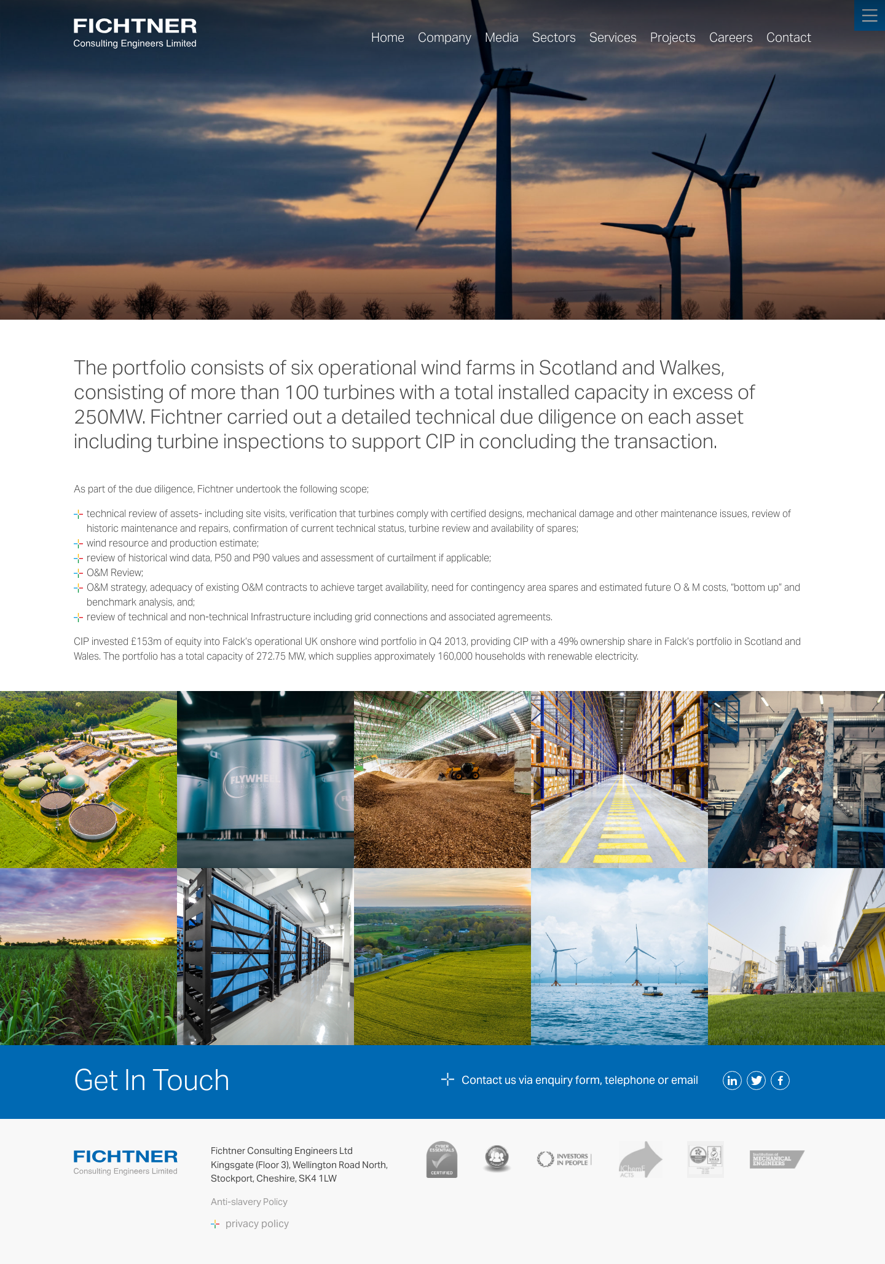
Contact (788, 37)
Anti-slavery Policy (250, 1201)
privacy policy (257, 1224)
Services (613, 37)
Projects (673, 37)
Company (444, 37)
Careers (731, 37)
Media (502, 37)
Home (387, 37)
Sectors (554, 37)
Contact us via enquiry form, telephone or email (580, 1080)
